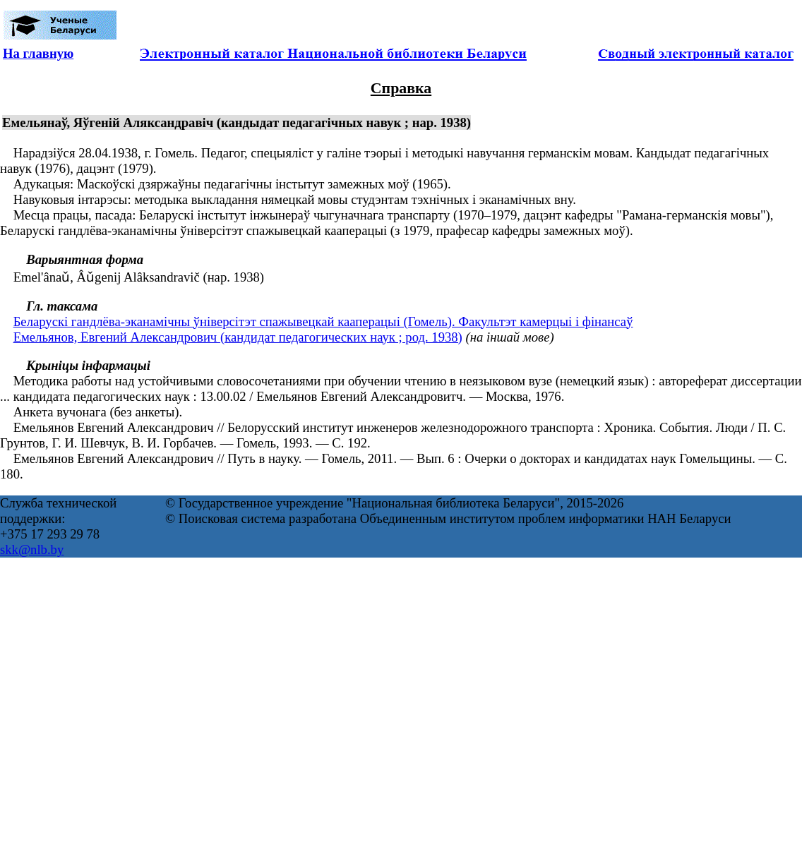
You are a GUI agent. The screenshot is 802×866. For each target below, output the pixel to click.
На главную (38, 53)
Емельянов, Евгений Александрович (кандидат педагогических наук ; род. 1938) (237, 337)
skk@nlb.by (32, 549)
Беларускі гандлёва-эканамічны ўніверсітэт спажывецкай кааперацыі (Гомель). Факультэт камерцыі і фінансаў (323, 321)
